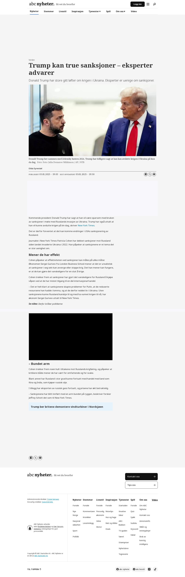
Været (121, 536)
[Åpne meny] (148, 4)
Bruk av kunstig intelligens (143, 540)
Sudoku (134, 523)
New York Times (86, 225)
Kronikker (87, 517)
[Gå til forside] (52, 4)
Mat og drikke (111, 523)
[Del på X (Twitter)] (150, 174)
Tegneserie (123, 554)
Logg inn (138, 4)
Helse (98, 521)
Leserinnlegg (88, 523)
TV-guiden (123, 530)
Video (134, 11)
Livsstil (62, 11)
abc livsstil (140, 569)
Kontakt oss (133, 476)
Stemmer (49, 11)
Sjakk (133, 517)
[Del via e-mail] (154, 174)
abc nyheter (124, 569)
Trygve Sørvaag (53, 499)
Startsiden (123, 505)
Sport (75, 530)
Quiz (132, 511)
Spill (108, 11)
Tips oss (131, 484)
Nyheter (34, 11)
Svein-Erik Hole (47, 502)
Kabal (133, 535)
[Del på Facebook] (146, 174)
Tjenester (94, 11)
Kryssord (134, 529)
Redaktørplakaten (44, 526)
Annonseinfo (144, 521)
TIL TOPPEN (33, 569)
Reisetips (109, 511)
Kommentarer (89, 511)
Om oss (120, 11)
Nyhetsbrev (124, 548)
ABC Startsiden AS (41, 556)
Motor (99, 527)
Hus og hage (111, 517)
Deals (108, 529)
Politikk (76, 536)
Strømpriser (124, 542)
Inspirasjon (77, 11)
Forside (76, 505)
